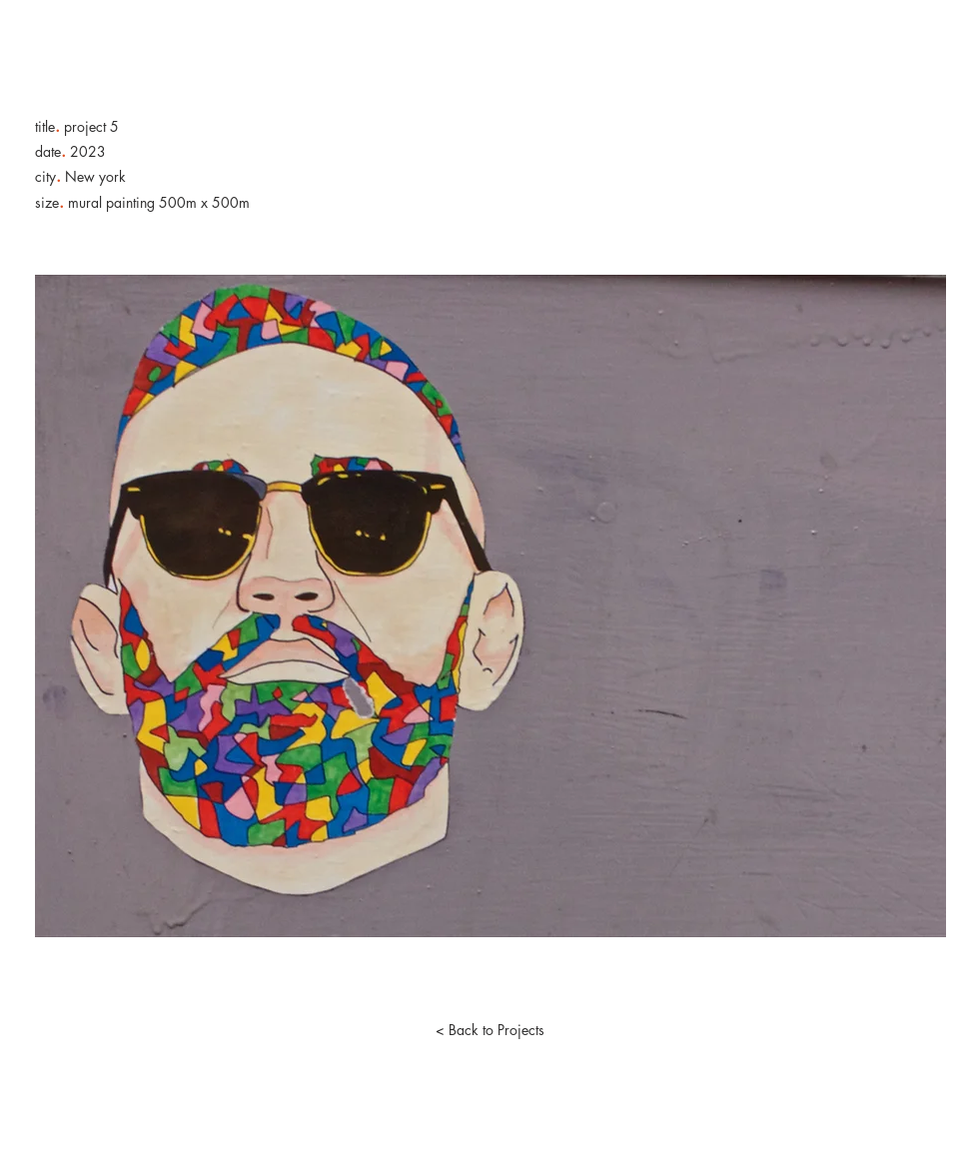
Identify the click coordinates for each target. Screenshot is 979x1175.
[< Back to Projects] (489, 1030)
